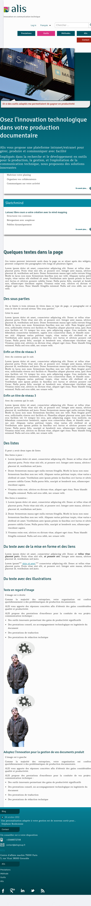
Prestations (26, 33)
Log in (33, 25)
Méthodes (65, 33)
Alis (2, 881)
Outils (46, 33)
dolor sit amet (28, 563)
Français (45, 25)
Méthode (4, 873)
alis (15, 8)
